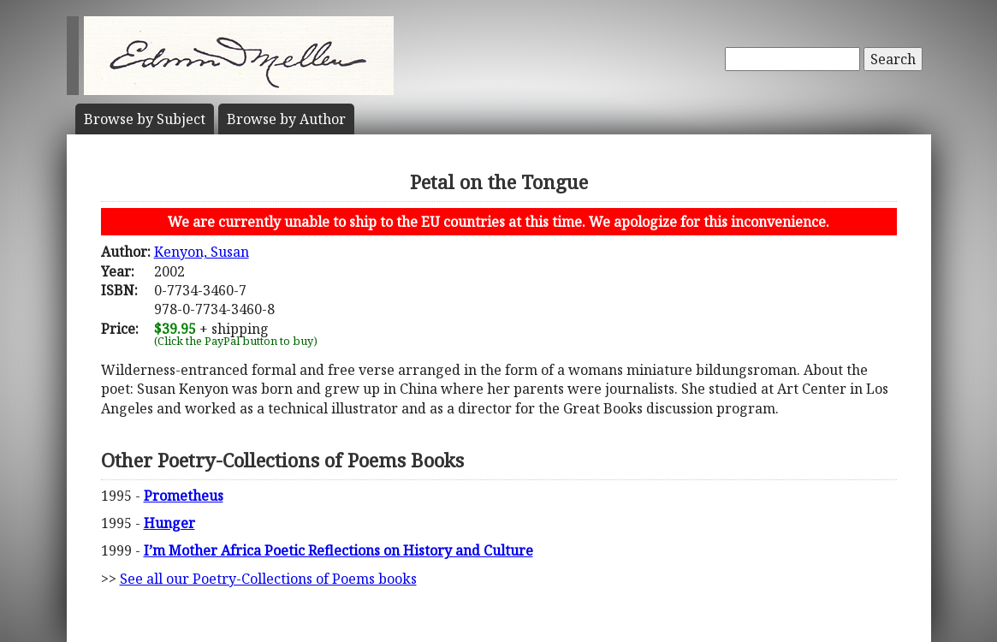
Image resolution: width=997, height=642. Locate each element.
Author (286, 119)
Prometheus (183, 495)
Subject (144, 119)
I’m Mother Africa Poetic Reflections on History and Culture (338, 550)
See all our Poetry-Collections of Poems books (268, 578)
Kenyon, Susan (201, 251)
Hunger (169, 523)
